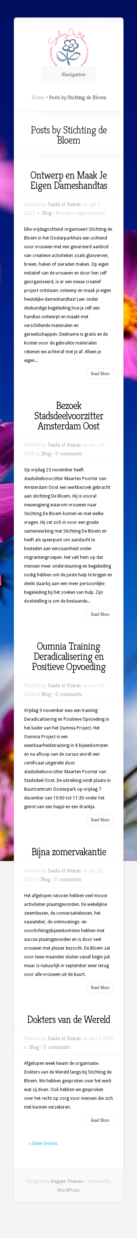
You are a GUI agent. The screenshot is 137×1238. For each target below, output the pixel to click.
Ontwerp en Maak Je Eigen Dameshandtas (68, 180)
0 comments (68, 453)
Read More (100, 373)
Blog (47, 212)
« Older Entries (42, 1143)
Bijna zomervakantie (68, 851)
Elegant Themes (67, 1181)
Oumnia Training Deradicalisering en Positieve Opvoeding (69, 656)
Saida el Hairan (64, 204)
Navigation (67, 74)
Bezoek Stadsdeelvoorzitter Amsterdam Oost (68, 415)
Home (38, 97)
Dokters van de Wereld (68, 1019)
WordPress (68, 1190)
